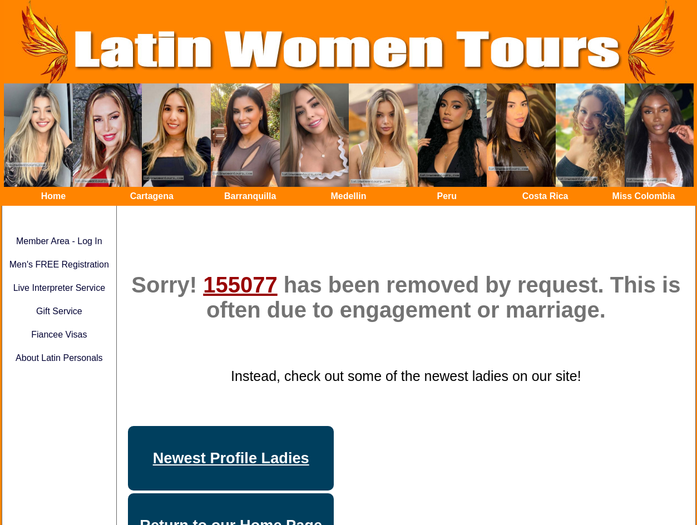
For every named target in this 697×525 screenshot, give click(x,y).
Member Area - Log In (59, 241)
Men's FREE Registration (59, 264)
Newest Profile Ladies (231, 458)
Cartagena (152, 196)
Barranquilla (250, 196)
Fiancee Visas (59, 334)
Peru (447, 196)
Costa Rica (545, 196)
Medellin (348, 196)
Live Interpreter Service (59, 288)
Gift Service (59, 311)
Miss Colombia (643, 196)
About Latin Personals (59, 358)
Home (53, 196)
